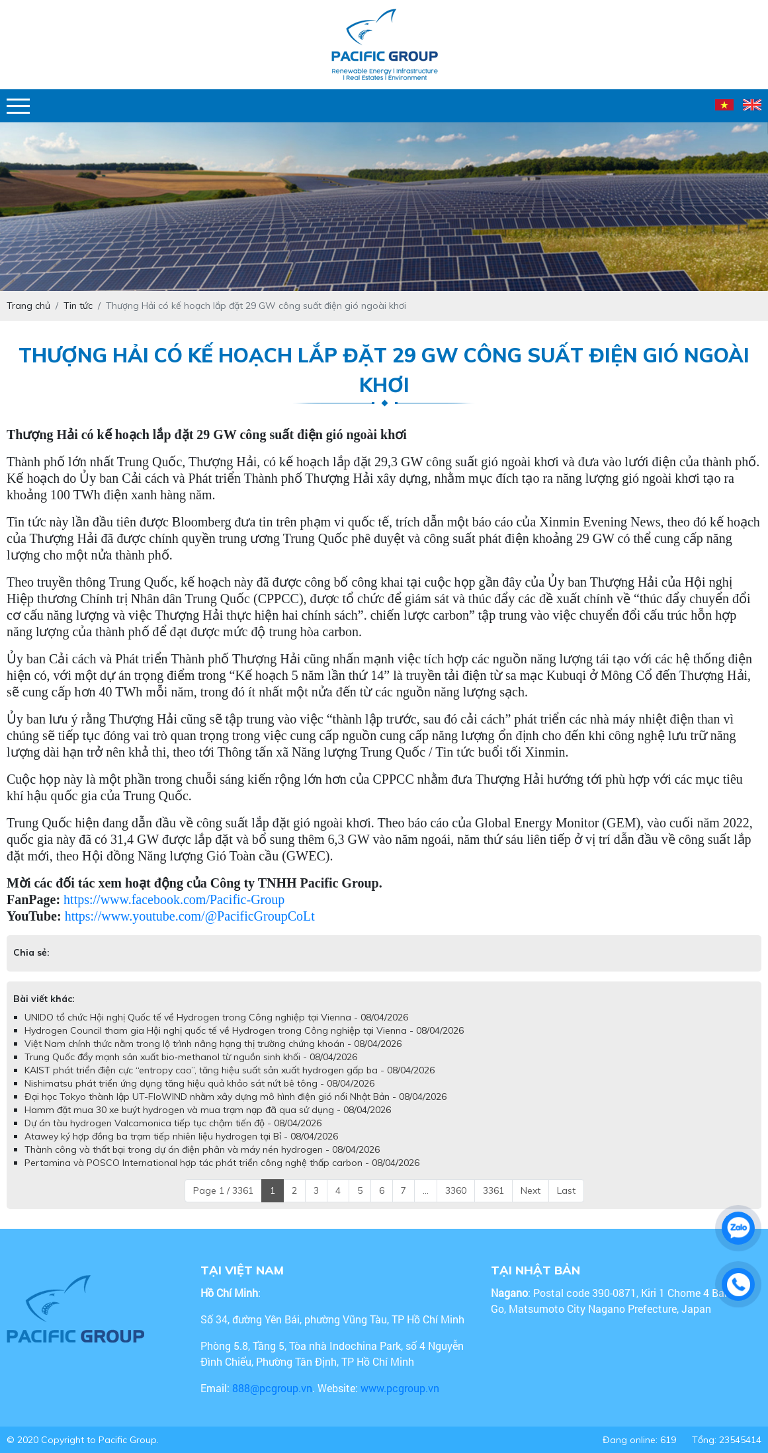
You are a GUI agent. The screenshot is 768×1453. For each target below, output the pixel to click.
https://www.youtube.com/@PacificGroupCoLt (190, 916)
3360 (455, 1190)
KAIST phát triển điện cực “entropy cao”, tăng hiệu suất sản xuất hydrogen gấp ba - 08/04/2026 (229, 1070)
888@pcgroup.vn (272, 1388)
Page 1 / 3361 (223, 1190)
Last (566, 1190)
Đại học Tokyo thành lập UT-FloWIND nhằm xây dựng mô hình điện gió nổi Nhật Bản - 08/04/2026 (235, 1096)
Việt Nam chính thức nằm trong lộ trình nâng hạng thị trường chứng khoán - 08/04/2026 (213, 1044)
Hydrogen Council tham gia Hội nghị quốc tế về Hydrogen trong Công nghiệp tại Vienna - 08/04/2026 (244, 1030)
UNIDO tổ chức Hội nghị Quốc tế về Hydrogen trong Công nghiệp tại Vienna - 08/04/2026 (216, 1017)
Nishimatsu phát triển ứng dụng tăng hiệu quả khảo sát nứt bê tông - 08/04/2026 (199, 1083)
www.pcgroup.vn (401, 1388)
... (426, 1190)
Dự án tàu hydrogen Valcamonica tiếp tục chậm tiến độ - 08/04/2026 (172, 1123)
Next (530, 1190)
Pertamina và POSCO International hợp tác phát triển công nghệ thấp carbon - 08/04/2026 (221, 1163)
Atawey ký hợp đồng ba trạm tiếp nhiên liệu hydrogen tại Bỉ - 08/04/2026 (181, 1136)
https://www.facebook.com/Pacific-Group (174, 899)
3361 (493, 1190)
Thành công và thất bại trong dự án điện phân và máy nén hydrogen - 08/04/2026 (202, 1149)
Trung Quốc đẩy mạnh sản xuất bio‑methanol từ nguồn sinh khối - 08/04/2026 (190, 1057)
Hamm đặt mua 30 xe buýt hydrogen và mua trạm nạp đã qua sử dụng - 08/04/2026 (207, 1110)
